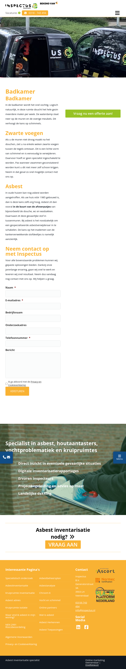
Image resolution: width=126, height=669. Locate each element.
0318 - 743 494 (35, 13)
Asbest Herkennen (49, 621)
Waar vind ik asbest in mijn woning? (20, 616)
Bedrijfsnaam (14, 312)
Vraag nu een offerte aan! (93, 113)
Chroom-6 (45, 592)
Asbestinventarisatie (16, 585)
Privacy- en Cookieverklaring (21, 643)
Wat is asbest (46, 614)
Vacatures (11, 13)
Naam (10, 287)
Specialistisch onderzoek (19, 577)
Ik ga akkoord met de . (24, 383)
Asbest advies (13, 599)
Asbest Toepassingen (51, 629)
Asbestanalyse (47, 585)
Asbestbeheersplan (50, 577)
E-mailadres (14, 300)
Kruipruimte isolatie (16, 607)
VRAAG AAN (63, 544)
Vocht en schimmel (49, 599)
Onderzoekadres (16, 325)
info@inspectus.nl (85, 609)
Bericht (10, 350)
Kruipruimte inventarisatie (20, 592)
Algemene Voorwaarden (18, 636)
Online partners (48, 607)
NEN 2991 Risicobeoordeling (15, 625)
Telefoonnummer (17, 338)
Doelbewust (92, 664)
